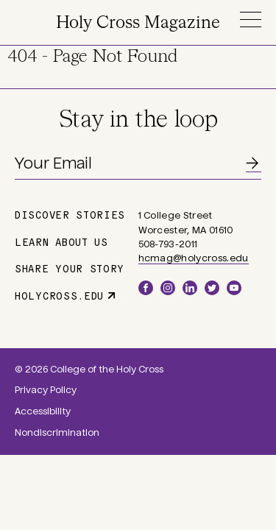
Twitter (212, 287)
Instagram (167, 287)
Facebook (145, 287)
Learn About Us (61, 241)
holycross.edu (59, 295)
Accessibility (43, 411)
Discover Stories (70, 214)
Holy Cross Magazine (138, 23)
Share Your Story (69, 268)
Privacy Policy (46, 390)
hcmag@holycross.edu (193, 258)
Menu (250, 19)
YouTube (234, 287)
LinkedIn (190, 287)
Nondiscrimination (57, 433)
